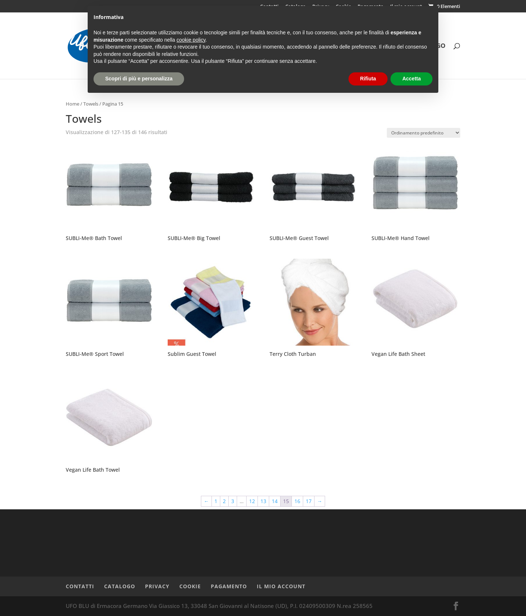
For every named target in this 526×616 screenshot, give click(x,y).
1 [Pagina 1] (215, 501)
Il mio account (281, 586)
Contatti (80, 586)
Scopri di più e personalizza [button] (138, 78)
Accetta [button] (411, 78)
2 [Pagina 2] (224, 501)
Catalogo (119, 586)
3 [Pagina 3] (232, 501)
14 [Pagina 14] (275, 501)
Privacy (157, 586)
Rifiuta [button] (368, 78)
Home (72, 103)
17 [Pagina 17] (309, 501)
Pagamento (229, 586)
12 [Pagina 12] (252, 501)
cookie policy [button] (190, 40)
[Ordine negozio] (423, 133)
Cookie (190, 586)
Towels (90, 103)
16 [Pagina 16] (297, 501)
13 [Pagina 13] (263, 501)
